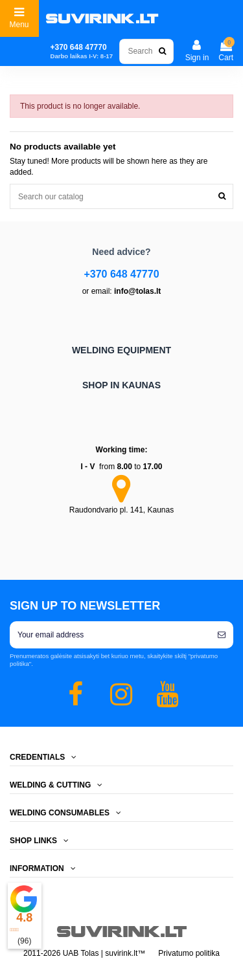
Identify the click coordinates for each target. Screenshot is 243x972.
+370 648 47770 (121, 274)
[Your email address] (110, 634)
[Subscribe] (221, 634)
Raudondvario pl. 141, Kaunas (121, 509)
